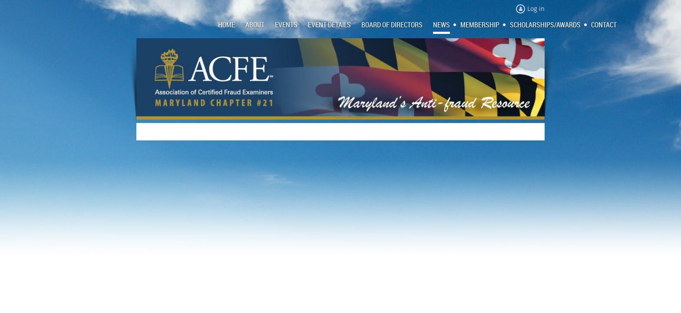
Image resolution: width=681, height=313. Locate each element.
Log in (536, 8)
